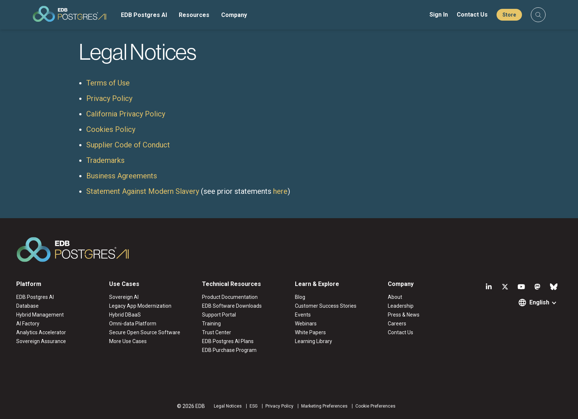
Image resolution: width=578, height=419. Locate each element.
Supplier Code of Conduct (128, 144)
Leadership (401, 306)
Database (27, 306)
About (395, 297)
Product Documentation (230, 297)
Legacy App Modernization (140, 306)
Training (211, 324)
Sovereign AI (124, 297)
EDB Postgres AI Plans (228, 341)
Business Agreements (121, 175)
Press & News (403, 315)
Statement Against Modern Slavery (142, 191)
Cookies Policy (110, 129)
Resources (194, 14)
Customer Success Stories (325, 306)
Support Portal (219, 315)
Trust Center (216, 332)
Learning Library (313, 341)
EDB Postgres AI (144, 14)
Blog (300, 297)
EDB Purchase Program (229, 350)
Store (509, 15)
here (280, 191)
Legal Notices (228, 406)
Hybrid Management (40, 315)
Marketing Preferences (324, 406)
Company (234, 14)
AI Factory (27, 324)
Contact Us (472, 14)
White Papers (310, 332)
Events (303, 315)
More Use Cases (128, 341)
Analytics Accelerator (41, 332)
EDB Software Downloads (232, 306)
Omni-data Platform (132, 324)
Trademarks (105, 160)
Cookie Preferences (375, 406)
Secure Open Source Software (144, 332)
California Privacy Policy (125, 113)
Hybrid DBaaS (125, 315)
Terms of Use (108, 82)
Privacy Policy (109, 98)
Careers (397, 324)
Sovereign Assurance (41, 341)
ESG (254, 406)
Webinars (306, 324)
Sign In (438, 14)
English (539, 302)
